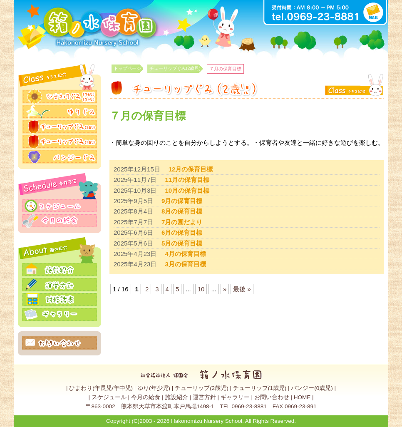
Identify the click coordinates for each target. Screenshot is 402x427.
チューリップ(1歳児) (260, 388)
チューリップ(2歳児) (201, 388)
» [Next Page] (224, 289)
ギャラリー (235, 397)
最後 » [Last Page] (242, 289)
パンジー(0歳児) (312, 388)
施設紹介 (176, 397)
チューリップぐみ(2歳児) (175, 68)
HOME (302, 397)
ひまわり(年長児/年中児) (101, 388)
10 (201, 289)
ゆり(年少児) (153, 388)
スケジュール (109, 397)
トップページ (127, 68)
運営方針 (204, 397)
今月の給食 (145, 397)
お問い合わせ (271, 397)
